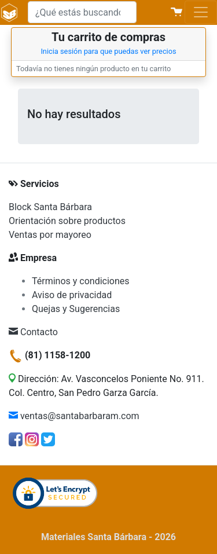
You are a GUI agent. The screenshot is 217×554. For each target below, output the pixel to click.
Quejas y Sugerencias (76, 308)
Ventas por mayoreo (50, 234)
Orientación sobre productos (67, 220)
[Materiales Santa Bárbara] (9, 12)
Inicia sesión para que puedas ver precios (108, 51)
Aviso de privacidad (72, 294)
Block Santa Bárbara (50, 206)
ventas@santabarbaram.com (74, 415)
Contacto (33, 331)
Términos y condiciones (81, 281)
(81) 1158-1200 (49, 355)
